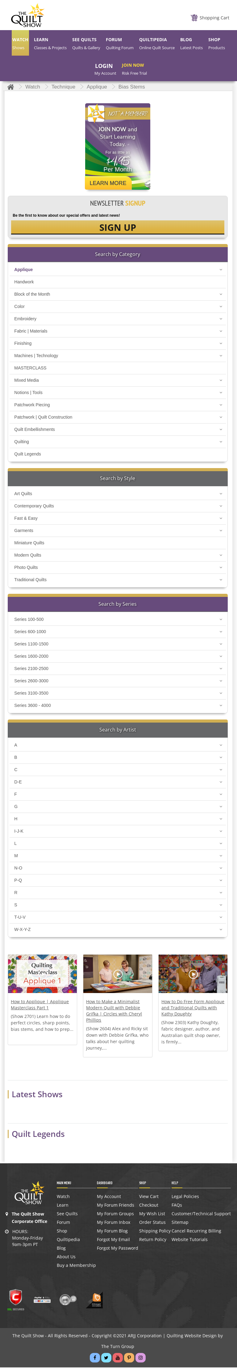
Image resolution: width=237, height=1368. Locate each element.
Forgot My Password (117, 1249)
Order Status (152, 1223)
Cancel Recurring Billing (196, 1232)
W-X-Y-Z (22, 930)
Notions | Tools (28, 393)
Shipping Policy (155, 1232)
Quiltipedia (68, 1240)
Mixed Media (26, 381)
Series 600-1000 (30, 632)
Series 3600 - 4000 (32, 706)
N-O (18, 868)
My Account (109, 1197)
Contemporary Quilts (34, 506)
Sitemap (180, 1223)
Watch (63, 1197)
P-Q (18, 881)
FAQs (177, 1206)
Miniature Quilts (29, 543)
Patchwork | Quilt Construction (43, 418)
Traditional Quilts (30, 580)
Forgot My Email (113, 1240)
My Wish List (152, 1214)
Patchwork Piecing (32, 405)
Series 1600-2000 (31, 657)
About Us (66, 1257)
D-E (18, 782)
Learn (63, 1206)
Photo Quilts (26, 568)
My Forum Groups (115, 1214)
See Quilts (67, 1214)
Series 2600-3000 (31, 681)
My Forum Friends (115, 1206)
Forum (63, 1223)
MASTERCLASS (30, 368)
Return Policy (152, 1240)
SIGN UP (118, 228)
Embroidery (25, 319)
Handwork (24, 282)
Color (19, 307)
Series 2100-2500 (31, 669)
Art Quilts (23, 494)
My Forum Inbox (113, 1223)
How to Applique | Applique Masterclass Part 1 (40, 1005)
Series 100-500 (29, 620)
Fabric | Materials (30, 331)
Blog (61, 1249)
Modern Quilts (27, 556)
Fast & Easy (25, 519)
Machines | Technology (36, 356)
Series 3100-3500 (31, 694)
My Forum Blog (112, 1232)
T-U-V (20, 918)
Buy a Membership (76, 1266)
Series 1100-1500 (31, 644)
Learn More (107, 183)
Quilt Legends (27, 454)
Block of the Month (32, 295)
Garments (23, 531)
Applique (23, 270)
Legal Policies (185, 1197)
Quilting (21, 442)
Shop (62, 1232)
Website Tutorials (190, 1240)
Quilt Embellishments (34, 430)
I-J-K (18, 832)
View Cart (149, 1197)
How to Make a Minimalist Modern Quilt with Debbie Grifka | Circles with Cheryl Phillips (114, 1011)
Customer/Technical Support (201, 1214)
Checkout (148, 1206)
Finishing (22, 344)
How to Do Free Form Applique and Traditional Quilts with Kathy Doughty (192, 1008)
